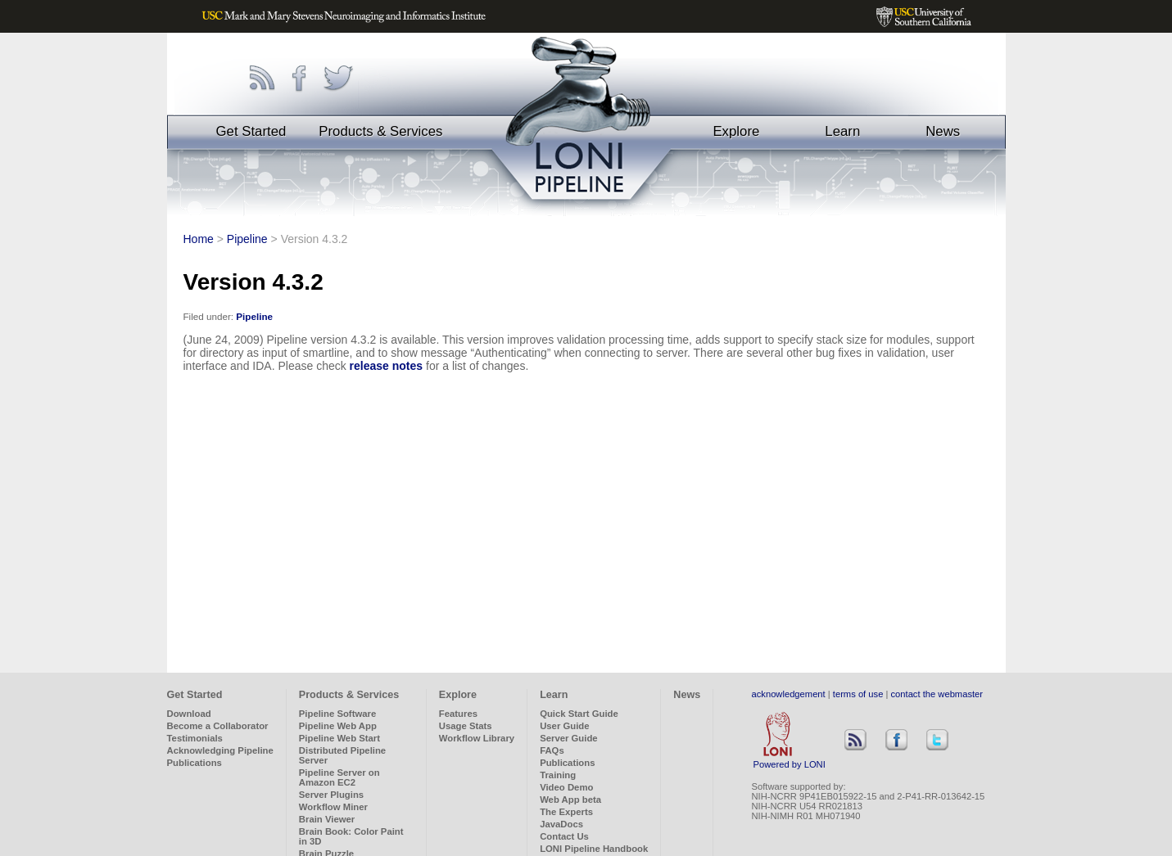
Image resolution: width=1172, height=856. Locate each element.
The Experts (566, 812)
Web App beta (570, 799)
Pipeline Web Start (339, 738)
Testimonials (195, 738)
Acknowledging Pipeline (220, 750)
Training (558, 775)
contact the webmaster (937, 694)
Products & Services (380, 131)
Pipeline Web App (338, 726)
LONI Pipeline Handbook (594, 849)
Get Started (251, 131)
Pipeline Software (337, 714)
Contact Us (564, 836)
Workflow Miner (333, 807)
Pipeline (247, 239)
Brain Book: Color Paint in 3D (351, 836)
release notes (386, 365)
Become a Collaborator (218, 726)
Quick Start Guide (579, 714)
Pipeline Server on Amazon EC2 (339, 777)
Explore (736, 131)
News (942, 131)
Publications (194, 763)
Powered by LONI (789, 760)
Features (458, 714)
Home (198, 239)
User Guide (564, 726)
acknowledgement (789, 694)
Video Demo (566, 787)
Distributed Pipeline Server (342, 755)
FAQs (552, 750)
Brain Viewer (327, 819)
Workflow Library (476, 738)
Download (189, 714)
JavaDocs (561, 824)
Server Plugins (331, 795)
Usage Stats (465, 726)
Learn (842, 131)
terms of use (858, 694)
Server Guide (569, 738)
